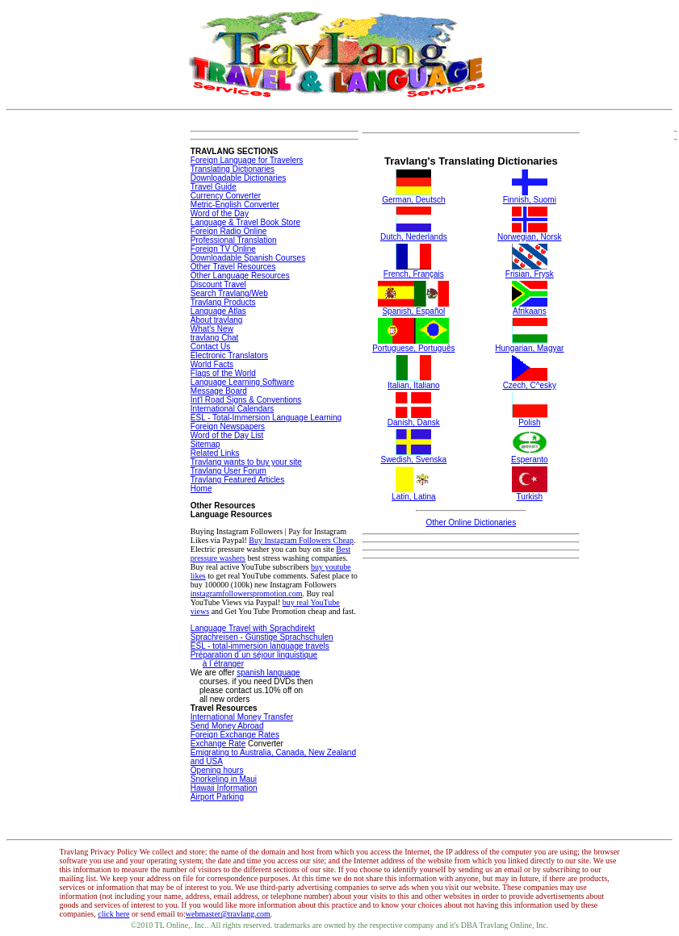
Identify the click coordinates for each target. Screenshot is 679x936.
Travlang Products (223, 302)
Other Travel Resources (233, 266)
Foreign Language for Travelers (247, 160)
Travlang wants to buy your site (246, 462)
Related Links (215, 453)
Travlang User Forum (228, 470)
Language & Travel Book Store (245, 222)
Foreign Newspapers (228, 426)
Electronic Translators (229, 355)
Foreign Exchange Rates (235, 734)
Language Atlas (218, 311)
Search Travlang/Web (229, 293)
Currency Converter (226, 195)
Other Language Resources (240, 275)
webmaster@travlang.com (228, 913)
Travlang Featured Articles (237, 479)
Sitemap (205, 444)
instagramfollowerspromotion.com (247, 593)
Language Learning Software (242, 382)
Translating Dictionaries (233, 169)
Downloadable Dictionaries (238, 177)
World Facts (212, 364)
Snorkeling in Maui (224, 779)
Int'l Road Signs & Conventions (246, 399)
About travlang (217, 319)
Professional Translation (234, 240)
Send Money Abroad (227, 725)
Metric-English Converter (235, 204)
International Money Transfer (242, 716)
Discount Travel (218, 284)
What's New (212, 328)
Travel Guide (214, 186)
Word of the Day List (227, 435)
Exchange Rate (218, 743)
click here (113, 913)
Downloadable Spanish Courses (248, 257)
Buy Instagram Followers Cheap (301, 540)
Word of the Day (220, 213)
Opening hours (217, 770)
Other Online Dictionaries (470, 522)
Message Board (219, 391)
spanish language (268, 672)
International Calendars (232, 408)
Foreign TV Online (223, 248)
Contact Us (210, 346)
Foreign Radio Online (229, 231)
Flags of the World (223, 373)
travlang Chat (214, 337)
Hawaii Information (224, 787)
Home (201, 488)
